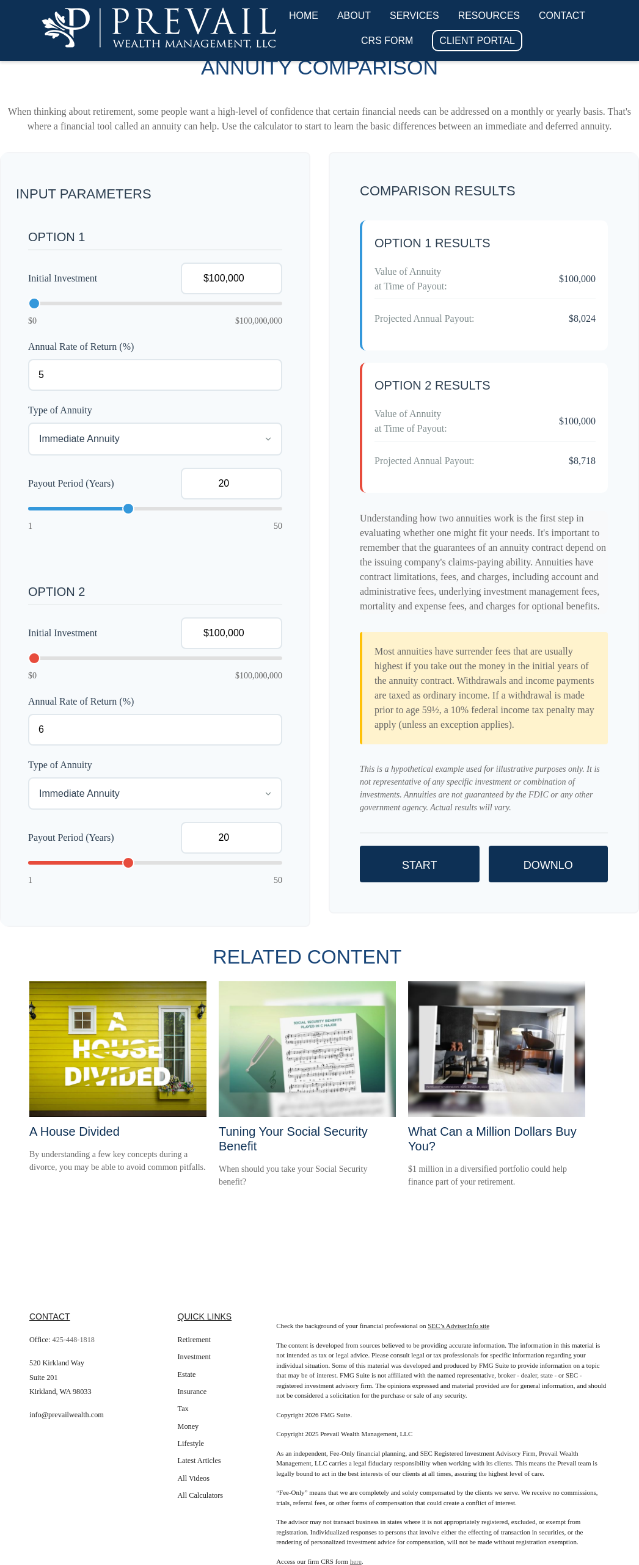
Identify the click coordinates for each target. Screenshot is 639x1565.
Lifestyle (191, 1443)
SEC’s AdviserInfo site (458, 1325)
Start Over (419, 870)
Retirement (194, 1339)
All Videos (194, 1478)
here (356, 1561)
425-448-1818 (74, 1339)
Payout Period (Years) (71, 483)
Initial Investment (62, 278)
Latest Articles (199, 1460)
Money (188, 1426)
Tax (183, 1408)
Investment (194, 1357)
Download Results (548, 870)
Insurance (192, 1391)
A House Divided (74, 1131)
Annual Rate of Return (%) (81, 346)
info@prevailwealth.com (66, 1415)
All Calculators (201, 1495)
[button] (303, 15)
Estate (187, 1374)
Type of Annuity (60, 410)
